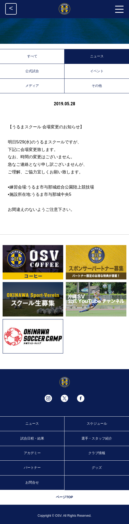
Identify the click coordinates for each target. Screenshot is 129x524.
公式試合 (32, 71)
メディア (32, 86)
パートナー (32, 468)
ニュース (97, 56)
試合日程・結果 (32, 438)
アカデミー (32, 453)
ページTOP (64, 497)
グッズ (97, 468)
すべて (32, 56)
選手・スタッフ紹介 (96, 438)
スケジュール (97, 423)
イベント (97, 71)
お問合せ (32, 482)
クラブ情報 (96, 453)
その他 (97, 86)
